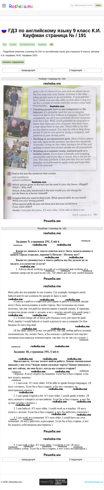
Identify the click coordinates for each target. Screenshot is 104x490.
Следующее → (77, 70)
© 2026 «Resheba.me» (11, 482)
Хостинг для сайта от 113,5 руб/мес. (60, 482)
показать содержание (13, 62)
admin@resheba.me (93, 482)
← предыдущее (26, 70)
